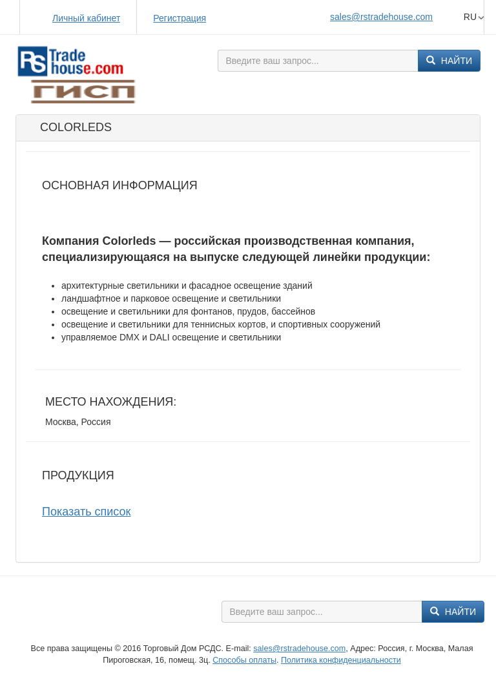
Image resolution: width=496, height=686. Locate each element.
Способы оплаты (244, 660)
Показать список (86, 511)
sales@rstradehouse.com (381, 17)
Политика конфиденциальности (341, 660)
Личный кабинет (86, 18)
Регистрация (179, 18)
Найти (449, 61)
